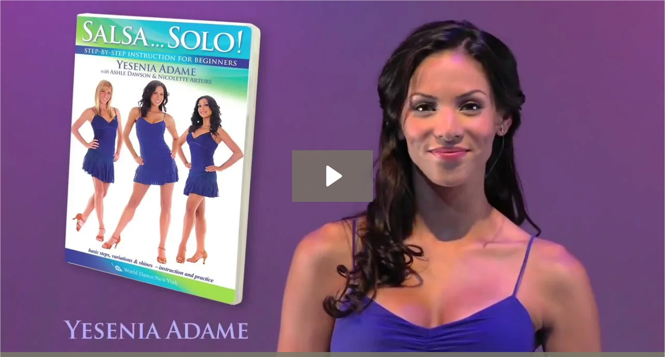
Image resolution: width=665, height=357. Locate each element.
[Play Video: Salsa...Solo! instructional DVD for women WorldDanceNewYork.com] (332, 176)
